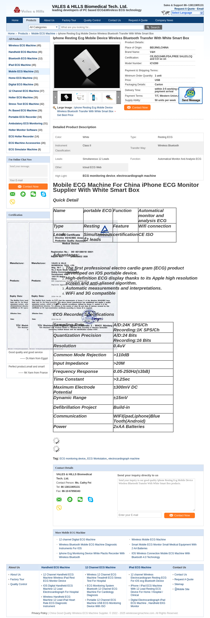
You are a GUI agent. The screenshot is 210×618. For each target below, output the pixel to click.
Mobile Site (182, 589)
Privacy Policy (39, 613)
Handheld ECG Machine (23, 52)
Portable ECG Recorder (23, 117)
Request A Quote (185, 8)
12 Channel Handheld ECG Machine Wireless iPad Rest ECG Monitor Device (59, 577)
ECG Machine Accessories (24, 143)
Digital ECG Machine (21, 84)
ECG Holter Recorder (21, 136)
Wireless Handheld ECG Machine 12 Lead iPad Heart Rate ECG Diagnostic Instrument (59, 601)
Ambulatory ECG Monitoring (25, 123)
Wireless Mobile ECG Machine (149, 539)
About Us (49, 20)
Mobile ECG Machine (43, 33)
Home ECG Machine (21, 78)
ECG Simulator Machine (23, 149)
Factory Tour (69, 20)
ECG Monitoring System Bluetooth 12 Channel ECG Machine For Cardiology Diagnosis (102, 590)
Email (200, 8)
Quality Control (92, 20)
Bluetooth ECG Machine (23, 58)
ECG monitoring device (72, 458)
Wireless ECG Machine (22, 45)
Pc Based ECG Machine (23, 110)
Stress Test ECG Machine (24, 104)
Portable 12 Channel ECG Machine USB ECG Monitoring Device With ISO (104, 603)
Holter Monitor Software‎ (23, 130)
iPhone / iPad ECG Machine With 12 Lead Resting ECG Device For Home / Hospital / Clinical (147, 590)
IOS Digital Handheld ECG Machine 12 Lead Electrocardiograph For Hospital (61, 588)
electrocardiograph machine (123, 458)
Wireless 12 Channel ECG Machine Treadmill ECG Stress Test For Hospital (104, 577)
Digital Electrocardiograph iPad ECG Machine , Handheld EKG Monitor (148, 603)
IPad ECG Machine (20, 65)
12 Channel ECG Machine (24, 91)
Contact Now (28, 186)
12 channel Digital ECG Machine (77, 539)
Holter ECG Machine (21, 97)
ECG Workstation (97, 458)
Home (15, 20)
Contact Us (114, 20)
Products (31, 20)
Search (155, 27)
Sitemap (179, 584)
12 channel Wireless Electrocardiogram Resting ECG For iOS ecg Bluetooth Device (149, 577)
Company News (164, 20)
